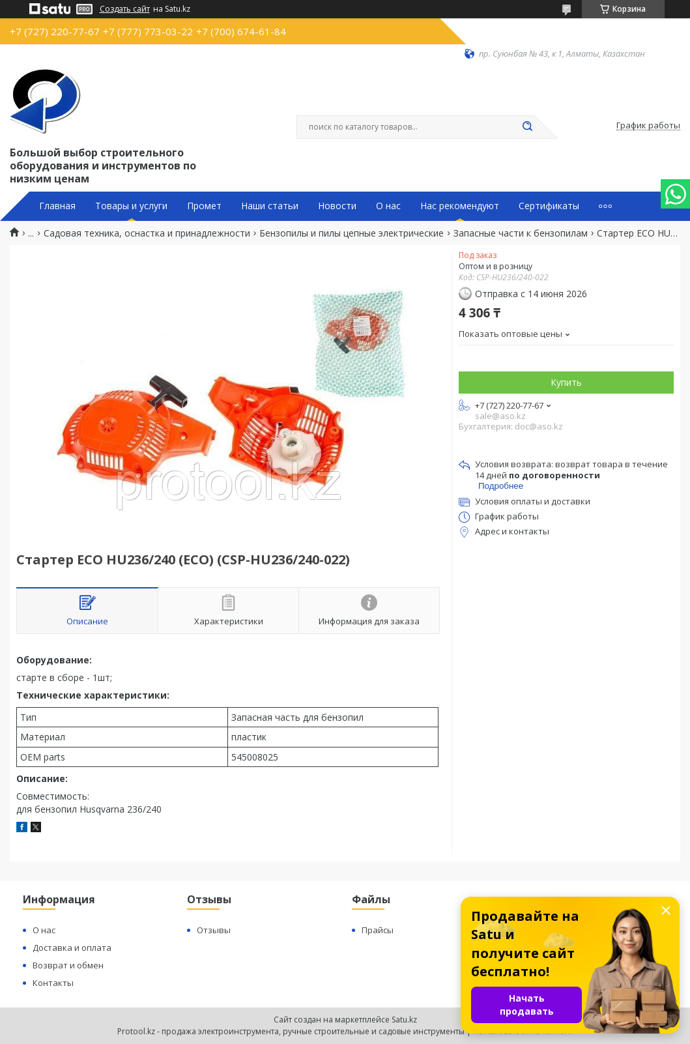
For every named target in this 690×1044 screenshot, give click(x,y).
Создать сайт (125, 9)
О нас (388, 205)
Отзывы (214, 930)
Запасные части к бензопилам (520, 233)
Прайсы (378, 930)
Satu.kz (404, 1019)
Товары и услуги (131, 205)
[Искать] (528, 127)
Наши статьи (269, 205)
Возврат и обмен (68, 965)
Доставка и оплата (72, 947)
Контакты (53, 983)
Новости (337, 205)
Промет (204, 205)
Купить (566, 382)
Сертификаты (549, 205)
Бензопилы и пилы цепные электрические (351, 233)
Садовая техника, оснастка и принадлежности (147, 233)
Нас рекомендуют (459, 205)
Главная (57, 205)
